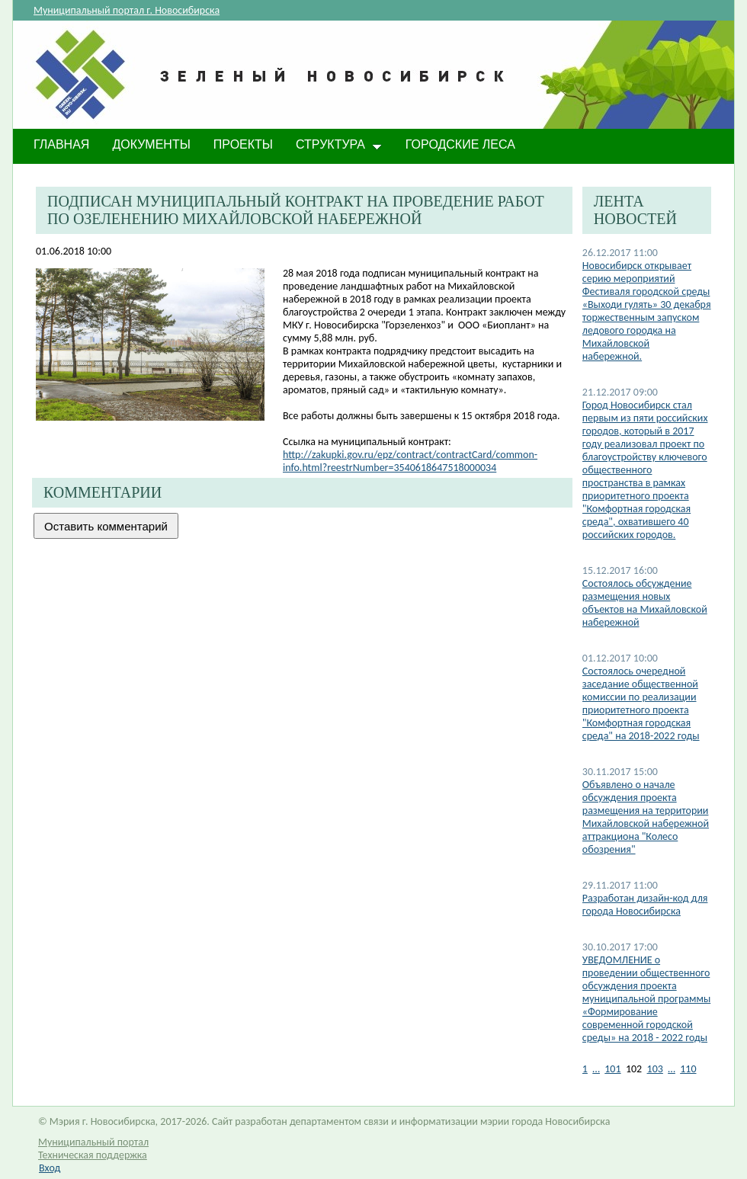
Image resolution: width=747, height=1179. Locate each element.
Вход (49, 1167)
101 (612, 1068)
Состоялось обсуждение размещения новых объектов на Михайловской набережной (644, 603)
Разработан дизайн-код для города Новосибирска (645, 905)
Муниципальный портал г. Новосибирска (127, 10)
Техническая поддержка (92, 1155)
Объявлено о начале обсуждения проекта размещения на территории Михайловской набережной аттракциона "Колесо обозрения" (645, 817)
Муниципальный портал (93, 1142)
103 (655, 1068)
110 (688, 1068)
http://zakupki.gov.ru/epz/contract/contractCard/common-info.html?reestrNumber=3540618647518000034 (410, 461)
